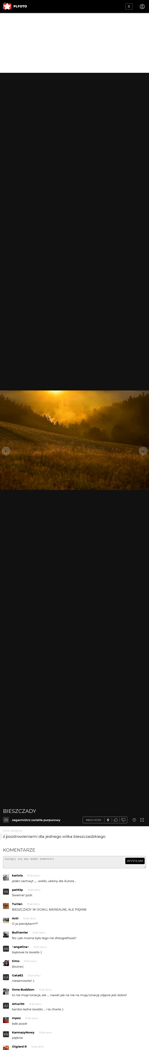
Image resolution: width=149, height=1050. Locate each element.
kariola (17, 877)
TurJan (17, 906)
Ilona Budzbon (23, 991)
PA (6, 893)
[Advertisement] (74, 43)
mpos (16, 1020)
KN (6, 1036)
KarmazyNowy (23, 1034)
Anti (15, 920)
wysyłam (135, 861)
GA (6, 979)
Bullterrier (20, 934)
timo (16, 963)
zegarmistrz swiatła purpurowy (36, 820)
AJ (6, 1008)
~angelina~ (20, 948)
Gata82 (17, 977)
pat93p (17, 891)
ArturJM (18, 1006)
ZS (6, 820)
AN (6, 950)
